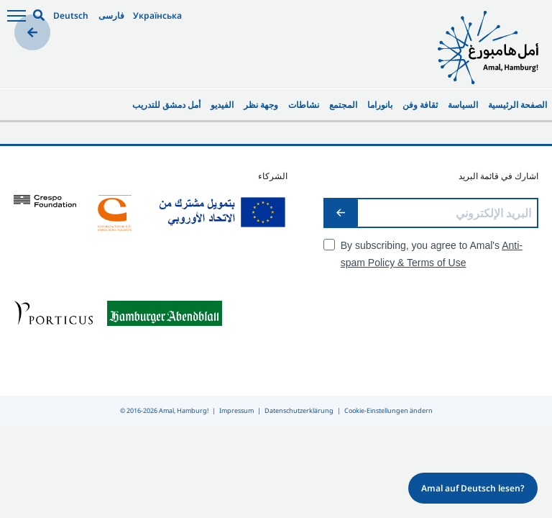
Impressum (236, 410)
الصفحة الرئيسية (517, 105)
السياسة (463, 105)
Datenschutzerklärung (299, 410)
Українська (157, 15)
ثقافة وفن (420, 105)
